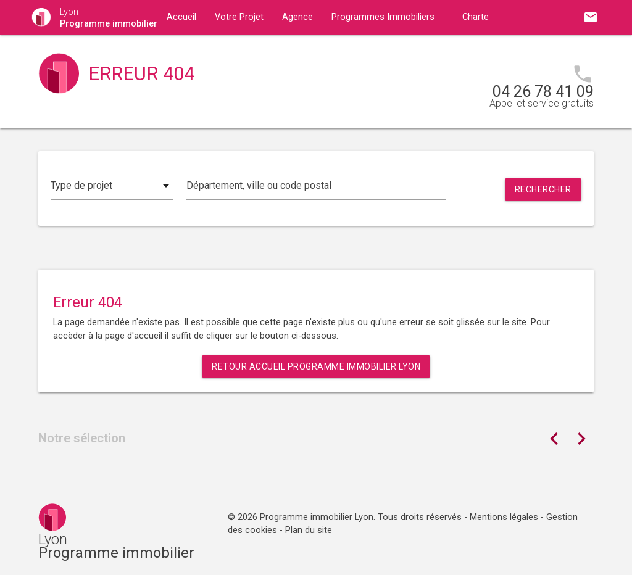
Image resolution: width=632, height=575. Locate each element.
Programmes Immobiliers (382, 17)
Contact (288, 51)
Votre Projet (239, 17)
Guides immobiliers (205, 51)
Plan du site (308, 530)
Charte (475, 17)
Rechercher (543, 189)
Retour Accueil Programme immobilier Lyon (316, 366)
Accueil (181, 17)
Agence (297, 17)
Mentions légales (504, 517)
